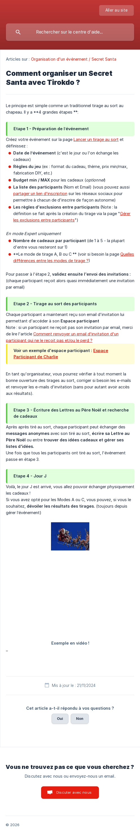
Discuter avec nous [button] (74, 792)
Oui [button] (60, 718)
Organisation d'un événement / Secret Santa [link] (73, 59)
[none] (116, 10)
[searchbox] (70, 32)
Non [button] (79, 718)
